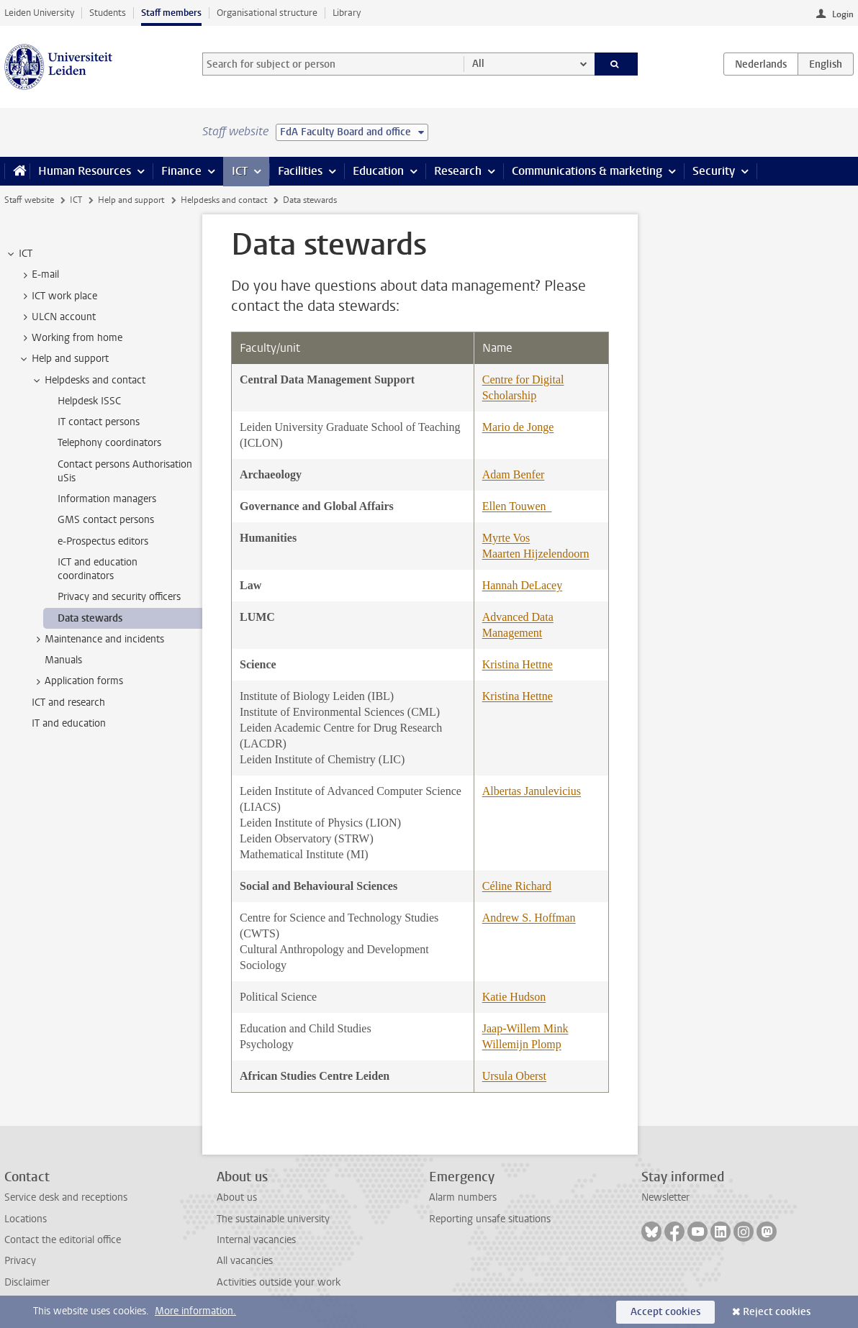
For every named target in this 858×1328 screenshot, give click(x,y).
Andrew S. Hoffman (529, 917)
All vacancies (245, 1261)
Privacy (20, 1261)
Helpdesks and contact (224, 200)
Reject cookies (776, 1312)
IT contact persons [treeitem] (99, 422)
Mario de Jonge (518, 427)
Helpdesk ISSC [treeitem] (89, 401)
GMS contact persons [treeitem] (106, 520)
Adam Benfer (513, 474)
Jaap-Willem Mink (525, 1028)
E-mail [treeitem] (38, 275)
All (478, 64)
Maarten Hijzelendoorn (536, 553)
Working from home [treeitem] (70, 338)
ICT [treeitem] (18, 254)
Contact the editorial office (62, 1240)
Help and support (131, 200)
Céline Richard (516, 886)
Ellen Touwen (517, 506)
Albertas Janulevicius (531, 791)
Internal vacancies (256, 1240)
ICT (240, 170)
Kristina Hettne (517, 664)
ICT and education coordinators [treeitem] (97, 569)
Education (378, 170)
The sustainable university (273, 1219)
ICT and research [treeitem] (68, 702)
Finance (181, 170)
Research (458, 170)
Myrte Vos (506, 538)
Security (713, 170)
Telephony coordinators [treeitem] (109, 443)
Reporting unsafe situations (490, 1219)
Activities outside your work (278, 1282)
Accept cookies (665, 1312)
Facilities (300, 170)
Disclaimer (27, 1282)
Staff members (171, 12)
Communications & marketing (587, 170)
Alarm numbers (463, 1197)
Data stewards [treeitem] (90, 618)
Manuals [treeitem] (63, 660)
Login (843, 14)
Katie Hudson (514, 997)
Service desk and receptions (65, 1197)
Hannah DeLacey (522, 585)
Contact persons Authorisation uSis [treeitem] (125, 471)
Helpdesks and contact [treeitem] (88, 380)
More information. (195, 1311)
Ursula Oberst (514, 1076)
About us (237, 1197)
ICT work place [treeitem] (57, 296)
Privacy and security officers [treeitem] (119, 597)
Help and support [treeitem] (63, 359)
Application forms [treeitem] (77, 681)
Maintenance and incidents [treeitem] (97, 639)
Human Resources (84, 170)
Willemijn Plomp (521, 1044)
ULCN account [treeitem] (57, 317)
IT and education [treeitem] (69, 723)
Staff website (29, 200)
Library (347, 12)
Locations (25, 1219)
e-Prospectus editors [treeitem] (103, 541)
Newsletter (665, 1197)
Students (107, 12)
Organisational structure (267, 12)
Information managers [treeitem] (107, 499)
